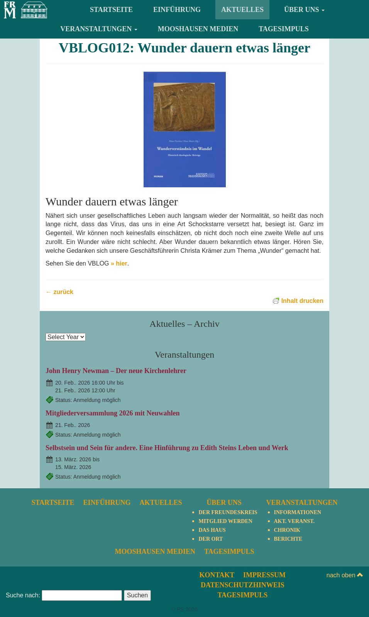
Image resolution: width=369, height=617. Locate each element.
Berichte (288, 539)
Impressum (264, 575)
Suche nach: (23, 595)
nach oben (345, 575)
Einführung (177, 9)
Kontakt (217, 575)
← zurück (59, 292)
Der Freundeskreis (227, 512)
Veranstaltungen (98, 29)
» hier (119, 263)
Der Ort (210, 539)
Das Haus (211, 530)
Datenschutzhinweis (242, 585)
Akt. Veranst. (294, 521)
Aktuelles (242, 9)
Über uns (304, 9)
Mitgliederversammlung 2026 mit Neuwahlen (112, 413)
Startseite (111, 9)
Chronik (287, 530)
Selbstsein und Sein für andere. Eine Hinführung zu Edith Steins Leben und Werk (167, 448)
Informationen (298, 512)
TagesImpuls (284, 29)
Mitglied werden (225, 521)
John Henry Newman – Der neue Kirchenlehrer (116, 371)
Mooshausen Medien (198, 29)
